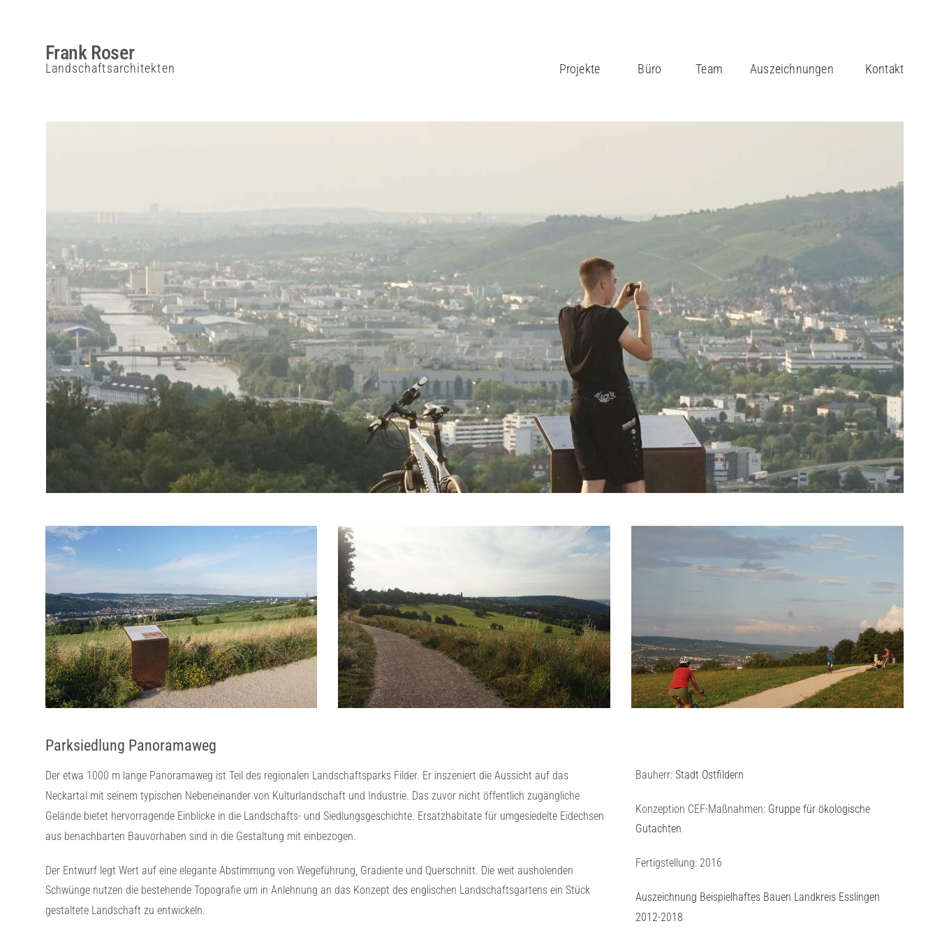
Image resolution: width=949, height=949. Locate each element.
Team (709, 68)
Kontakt (884, 68)
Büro (649, 68)
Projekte (580, 68)
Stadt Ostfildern (709, 774)
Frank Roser (90, 52)
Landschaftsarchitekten (110, 68)
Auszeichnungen (792, 68)
